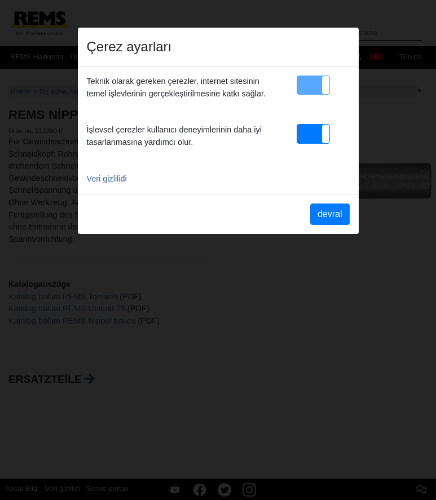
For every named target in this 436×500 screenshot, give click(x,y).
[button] (313, 85)
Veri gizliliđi (107, 178)
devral (330, 214)
